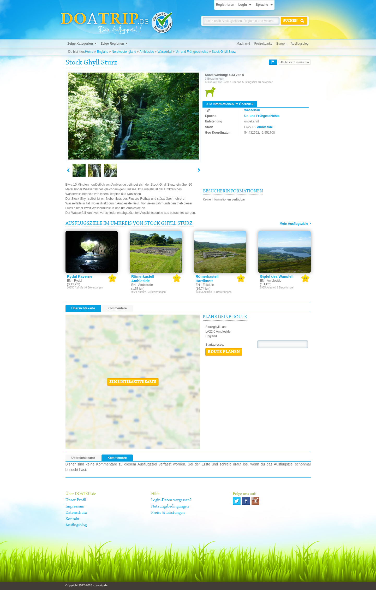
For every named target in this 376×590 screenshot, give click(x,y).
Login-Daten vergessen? (171, 500)
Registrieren (225, 5)
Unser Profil (75, 500)
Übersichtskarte (83, 308)
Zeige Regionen (112, 43)
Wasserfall (165, 52)
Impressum (74, 506)
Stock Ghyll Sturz (224, 52)
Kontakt (72, 519)
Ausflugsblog (300, 43)
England (102, 52)
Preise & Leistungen (168, 513)
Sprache (262, 5)
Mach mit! (243, 43)
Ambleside (146, 52)
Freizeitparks (263, 43)
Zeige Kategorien (80, 43)
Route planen (224, 352)
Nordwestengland (124, 52)
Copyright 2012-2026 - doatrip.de (86, 585)
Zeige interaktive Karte (132, 382)
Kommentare (117, 308)
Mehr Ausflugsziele (294, 224)
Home (89, 52)
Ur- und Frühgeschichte (192, 52)
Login (242, 5)
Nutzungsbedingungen (170, 506)
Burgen (281, 43)
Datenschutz (76, 513)
